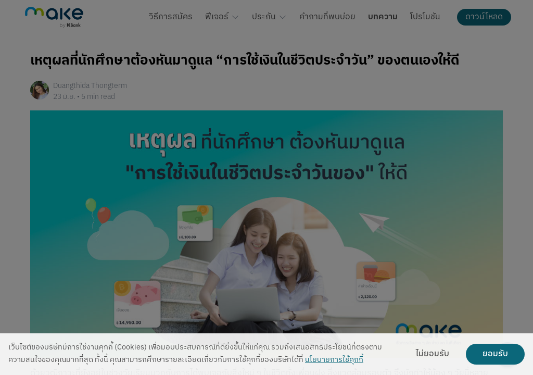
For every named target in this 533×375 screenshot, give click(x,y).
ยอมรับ (495, 354)
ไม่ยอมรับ (432, 354)
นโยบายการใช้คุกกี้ (334, 360)
